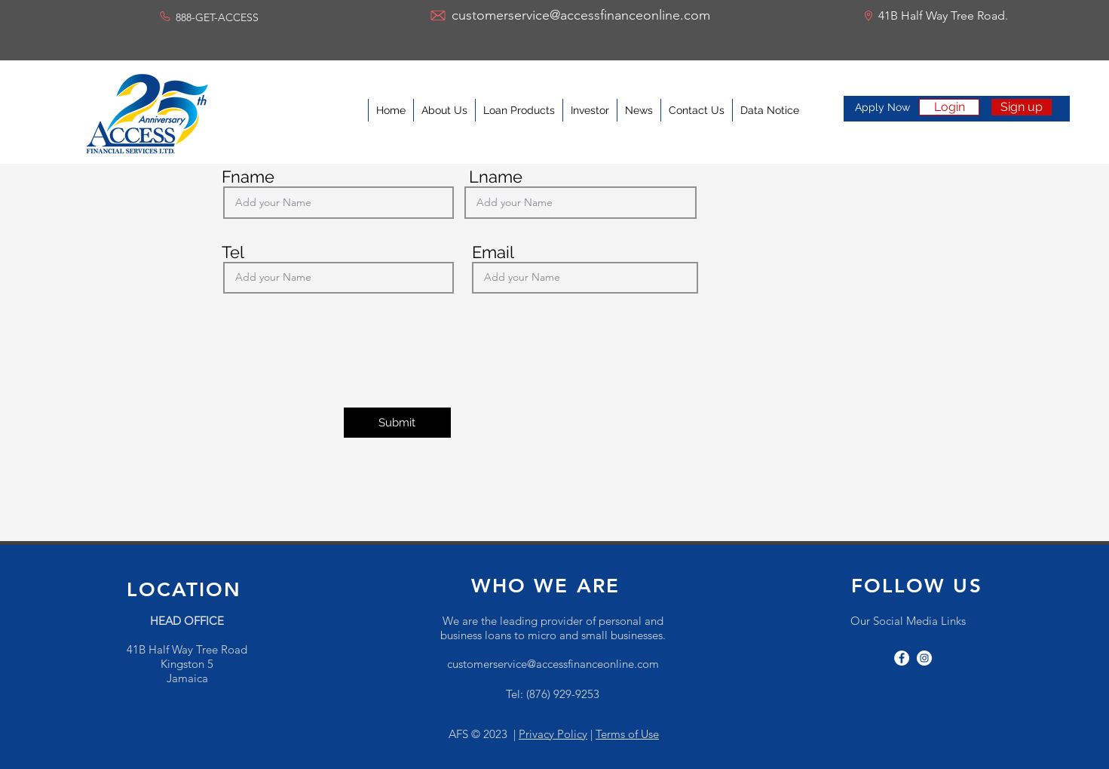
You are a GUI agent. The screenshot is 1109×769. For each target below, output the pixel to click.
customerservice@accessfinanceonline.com (553, 664)
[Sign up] (1021, 107)
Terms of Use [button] (627, 734)
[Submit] (397, 423)
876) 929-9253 (564, 694)
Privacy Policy (553, 734)
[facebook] (901, 658)
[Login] (949, 107)
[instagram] (924, 658)
